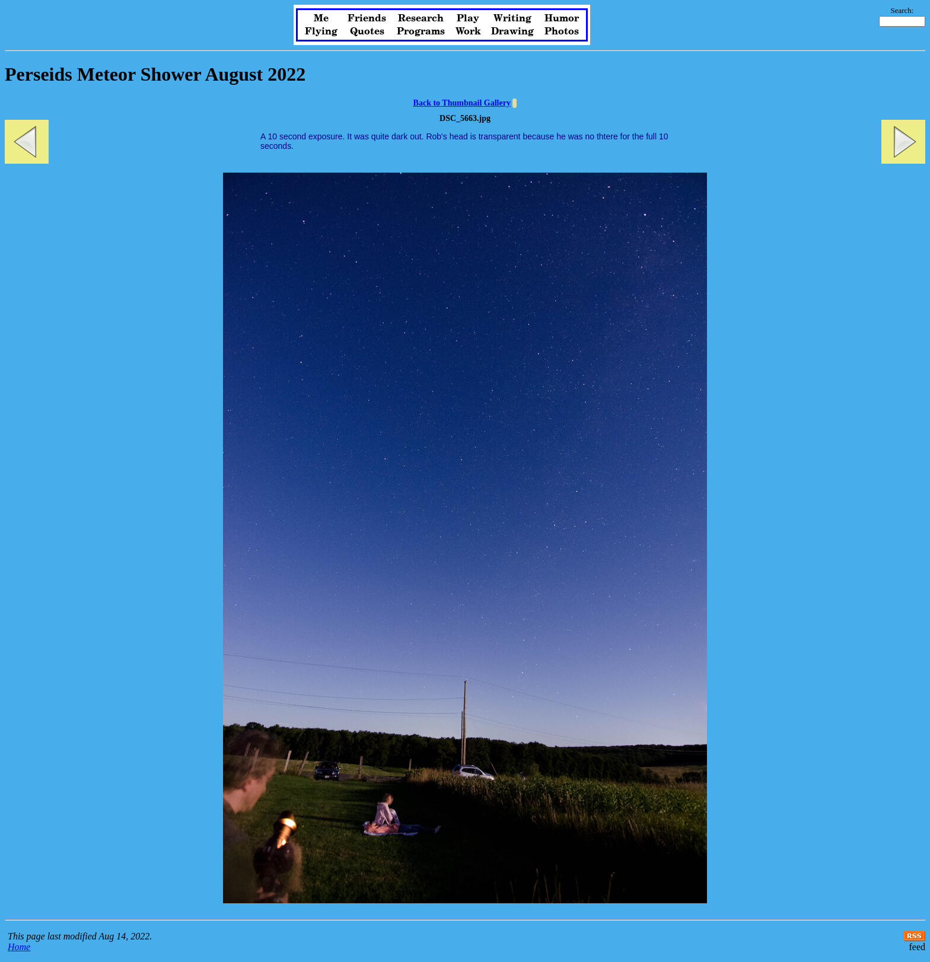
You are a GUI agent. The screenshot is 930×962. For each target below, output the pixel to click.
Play (468, 18)
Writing (512, 18)
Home (19, 947)
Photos (561, 31)
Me (321, 18)
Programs (421, 31)
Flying (321, 31)
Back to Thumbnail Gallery (462, 102)
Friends (367, 18)
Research (421, 18)
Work (468, 31)
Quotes (367, 31)
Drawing (512, 31)
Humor (561, 18)
